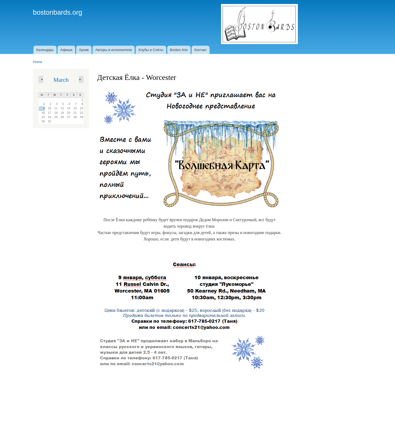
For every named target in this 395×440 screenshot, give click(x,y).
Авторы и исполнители (113, 50)
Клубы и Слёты (151, 50)
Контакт (200, 50)
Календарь (45, 50)
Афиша (66, 50)
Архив (84, 50)
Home (37, 62)
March (61, 80)
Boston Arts (179, 50)
